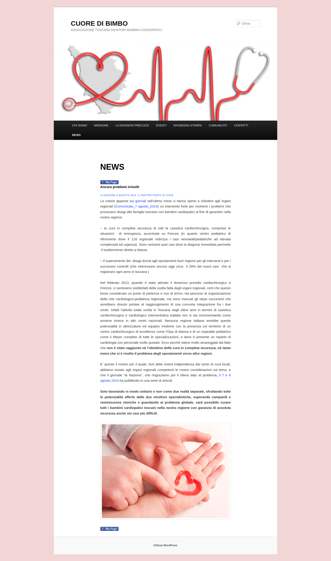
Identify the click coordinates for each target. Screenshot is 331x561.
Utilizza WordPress (165, 545)
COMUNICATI (218, 125)
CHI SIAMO (79, 125)
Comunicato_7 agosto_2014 (136, 206)
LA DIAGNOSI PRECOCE (132, 125)
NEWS (76, 135)
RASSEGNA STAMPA (188, 125)
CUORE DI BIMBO (99, 23)
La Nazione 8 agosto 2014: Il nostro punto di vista (137, 195)
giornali (140, 201)
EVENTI (161, 125)
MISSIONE (101, 125)
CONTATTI (241, 125)
